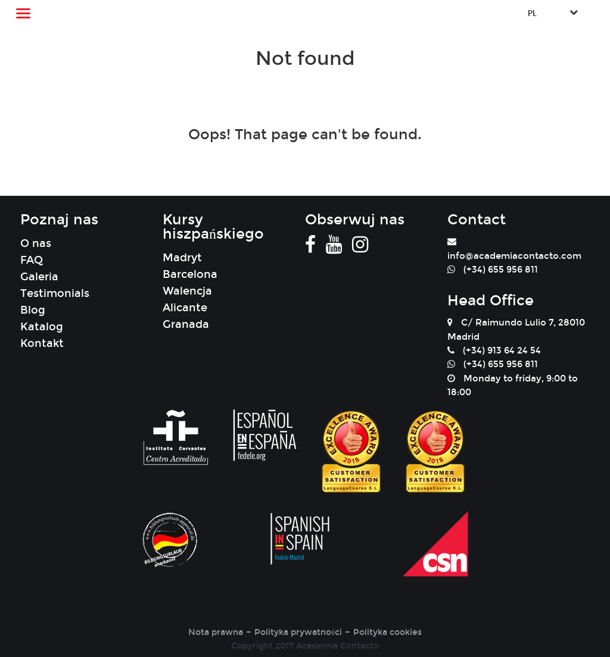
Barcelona (190, 274)
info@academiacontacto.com (514, 256)
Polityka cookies (387, 632)
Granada (186, 324)
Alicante (185, 307)
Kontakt (42, 343)
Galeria (39, 276)
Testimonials (54, 293)
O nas (35, 243)
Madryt (182, 257)
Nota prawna (215, 632)
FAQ (31, 260)
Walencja (187, 291)
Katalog (41, 326)
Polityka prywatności (297, 632)
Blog (32, 310)
